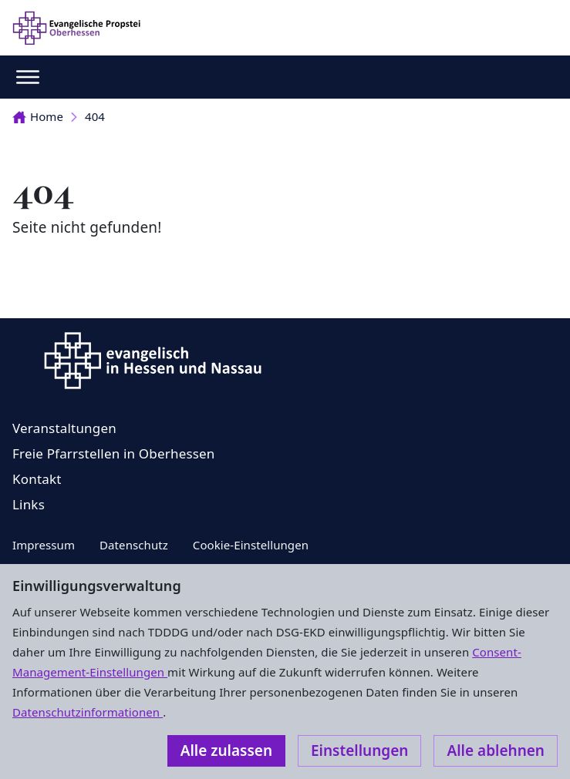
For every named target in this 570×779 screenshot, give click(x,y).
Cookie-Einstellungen (251, 544)
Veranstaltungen (64, 428)
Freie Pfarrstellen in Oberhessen (113, 453)
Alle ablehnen (496, 750)
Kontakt (37, 479)
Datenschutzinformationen (87, 712)
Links (28, 504)
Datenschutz (133, 544)
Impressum (43, 544)
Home (37, 116)
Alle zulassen (226, 750)
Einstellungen (359, 750)
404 (95, 116)
